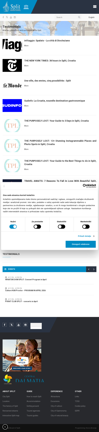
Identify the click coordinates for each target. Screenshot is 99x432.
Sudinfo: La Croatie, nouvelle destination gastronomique (54, 100)
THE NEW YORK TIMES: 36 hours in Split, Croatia (50, 60)
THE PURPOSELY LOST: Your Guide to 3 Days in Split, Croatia (56, 120)
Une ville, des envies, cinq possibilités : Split (47, 80)
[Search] (68, 17)
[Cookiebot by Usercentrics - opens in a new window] (84, 186)
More (26, 46)
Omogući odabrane (81, 244)
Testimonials (11, 254)
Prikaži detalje (84, 236)
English (91, 17)
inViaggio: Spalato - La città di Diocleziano (47, 40)
